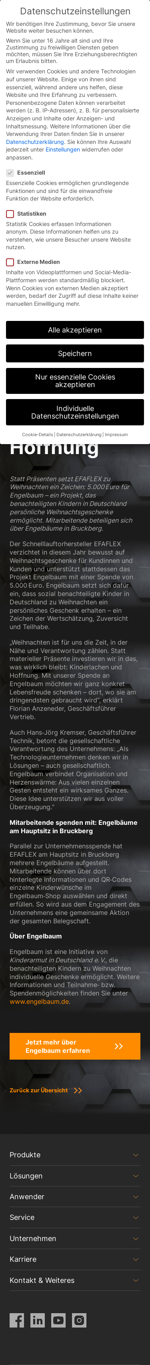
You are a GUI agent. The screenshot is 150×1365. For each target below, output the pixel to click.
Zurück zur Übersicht (39, 1090)
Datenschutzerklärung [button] (79, 434)
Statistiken (29, 213)
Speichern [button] (75, 353)
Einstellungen (63, 149)
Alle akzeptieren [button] (75, 330)
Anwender (27, 1196)
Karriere (23, 1259)
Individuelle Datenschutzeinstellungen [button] (75, 412)
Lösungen (26, 1176)
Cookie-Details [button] (37, 434)
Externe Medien (35, 261)
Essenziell (28, 172)
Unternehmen (33, 1238)
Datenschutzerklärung (35, 141)
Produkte (25, 1155)
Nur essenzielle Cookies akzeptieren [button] (75, 381)
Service (22, 1217)
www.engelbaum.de (39, 1001)
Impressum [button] (116, 434)
